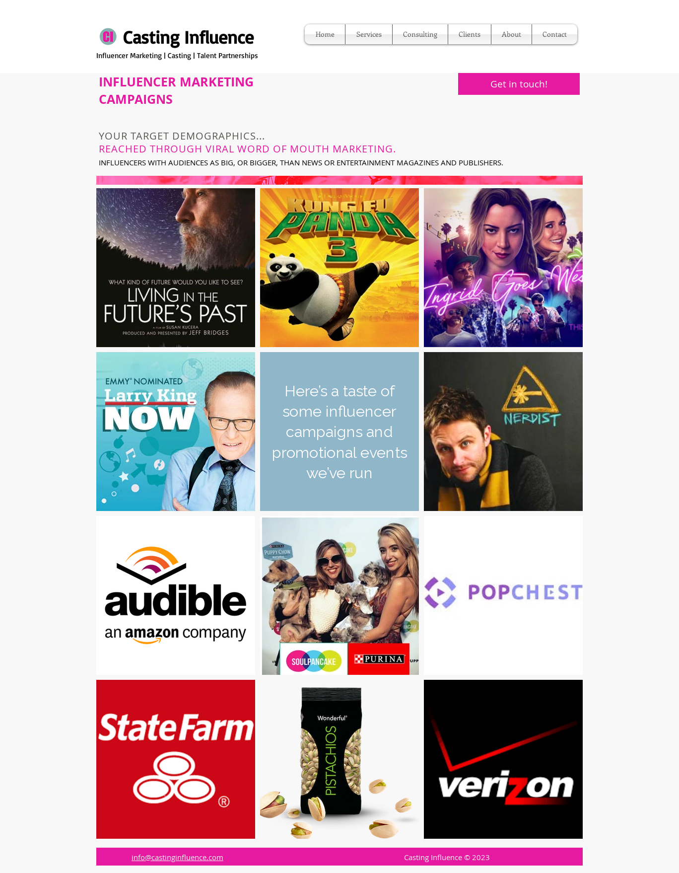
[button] (368, 34)
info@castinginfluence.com (177, 857)
